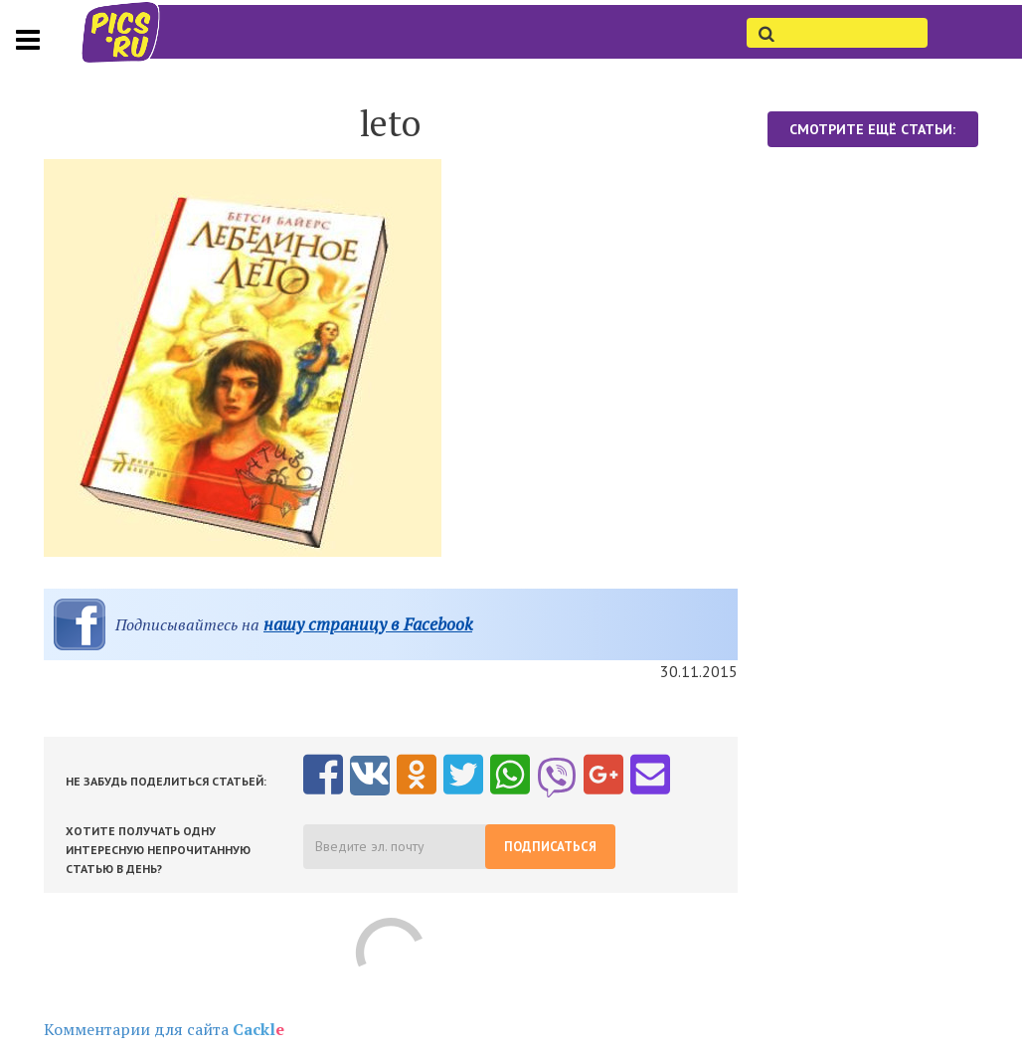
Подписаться (550, 846)
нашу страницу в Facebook (367, 624)
